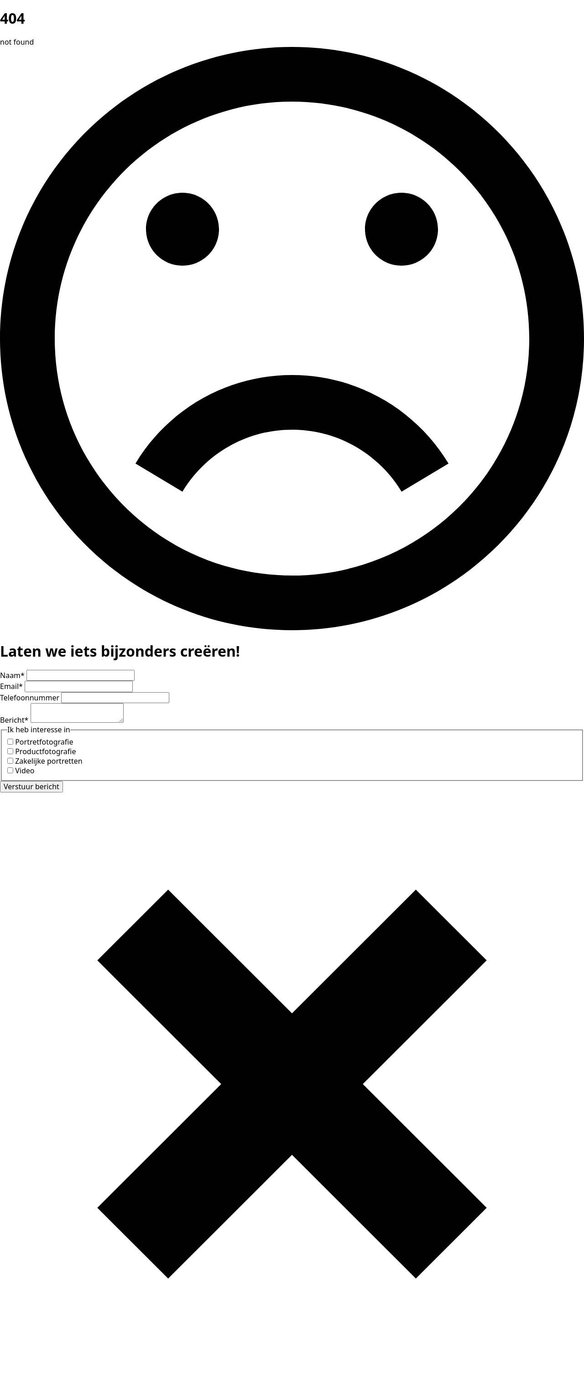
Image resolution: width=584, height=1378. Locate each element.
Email (12, 686)
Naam (13, 675)
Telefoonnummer (30, 698)
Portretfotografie (44, 742)
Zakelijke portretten (49, 761)
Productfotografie (45, 751)
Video (24, 771)
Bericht (15, 720)
